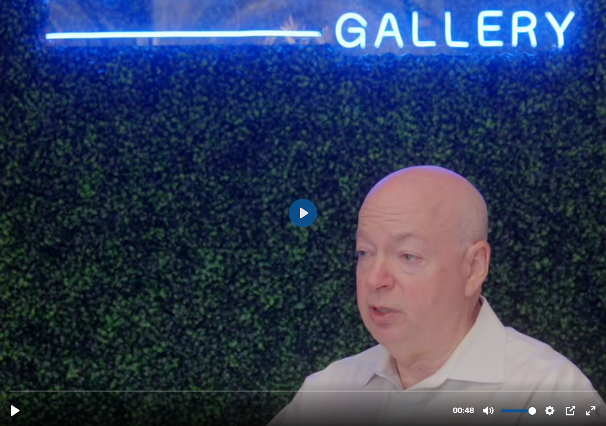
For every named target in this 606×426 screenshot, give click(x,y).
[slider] (304, 390)
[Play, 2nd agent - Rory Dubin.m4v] (15, 410)
